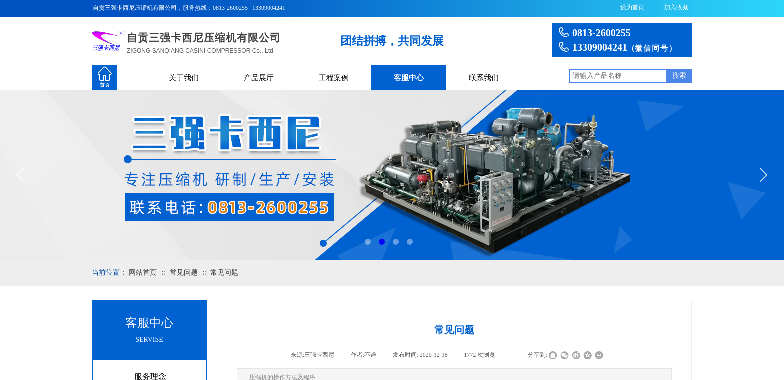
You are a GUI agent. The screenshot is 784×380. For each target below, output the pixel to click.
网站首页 (143, 272)
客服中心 (409, 78)
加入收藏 (676, 7)
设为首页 (632, 7)
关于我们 (184, 78)
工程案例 (334, 78)
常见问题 (184, 272)
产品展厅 (259, 78)
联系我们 (484, 78)
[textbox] (618, 76)
